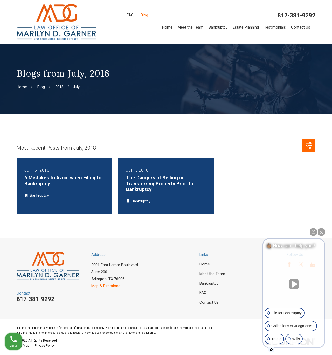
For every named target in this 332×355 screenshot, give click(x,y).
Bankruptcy (208, 283)
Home (204, 264)
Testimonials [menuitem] (275, 27)
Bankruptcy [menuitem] (218, 27)
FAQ (130, 15)
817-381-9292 (296, 15)
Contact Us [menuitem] (300, 27)
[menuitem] (23, 345)
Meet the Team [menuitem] (190, 27)
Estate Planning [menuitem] (246, 27)
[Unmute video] (294, 284)
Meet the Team (212, 273)
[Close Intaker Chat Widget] (321, 232)
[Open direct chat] (313, 232)
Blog (144, 15)
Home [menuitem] (167, 27)
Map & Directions (105, 286)
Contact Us (209, 302)
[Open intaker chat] (271, 349)
